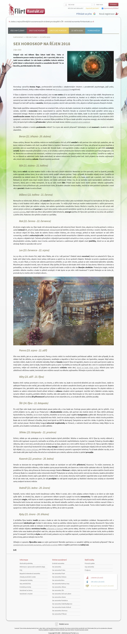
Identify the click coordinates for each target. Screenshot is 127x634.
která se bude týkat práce (88, 367)
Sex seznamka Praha (58, 570)
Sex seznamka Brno (58, 580)
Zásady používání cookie (28, 577)
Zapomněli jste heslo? (92, 8)
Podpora (87, 570)
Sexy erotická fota (25, 584)
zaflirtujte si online (50, 545)
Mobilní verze (64, 624)
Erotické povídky (37, 30)
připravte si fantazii (55, 528)
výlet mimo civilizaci (30, 449)
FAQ (21, 570)
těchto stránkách (62, 89)
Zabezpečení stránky (26, 580)
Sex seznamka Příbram (59, 614)
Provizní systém (90, 563)
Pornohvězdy (94, 30)
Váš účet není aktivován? (75, 8)
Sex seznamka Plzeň (58, 574)
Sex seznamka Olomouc (59, 611)
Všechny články (17, 30)
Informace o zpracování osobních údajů (32, 567)
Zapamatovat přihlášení (111, 8)
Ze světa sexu (77, 30)
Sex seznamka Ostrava (59, 577)
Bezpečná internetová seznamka (30, 574)
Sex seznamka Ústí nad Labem (61, 594)
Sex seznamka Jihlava (59, 587)
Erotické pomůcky (58, 30)
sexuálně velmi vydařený (80, 122)
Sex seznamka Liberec (59, 597)
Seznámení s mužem (26, 594)
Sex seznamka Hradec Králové (61, 607)
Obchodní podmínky (26, 563)
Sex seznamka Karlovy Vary (60, 584)
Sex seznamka (56, 567)
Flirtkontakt (18, 37)
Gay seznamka (89, 567)
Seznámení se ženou (26, 590)
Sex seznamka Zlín (58, 590)
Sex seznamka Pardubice (60, 600)
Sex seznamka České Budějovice (62, 604)
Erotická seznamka (58, 563)
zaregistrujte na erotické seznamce (27, 545)
